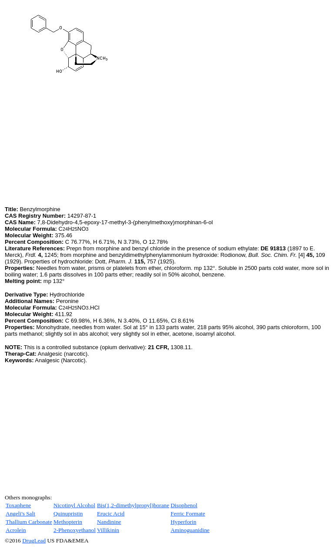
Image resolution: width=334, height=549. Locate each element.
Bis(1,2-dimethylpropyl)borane (133, 505)
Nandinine (109, 522)
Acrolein (16, 530)
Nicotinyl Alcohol (74, 505)
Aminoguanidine (190, 530)
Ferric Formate (187, 513)
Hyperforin (183, 522)
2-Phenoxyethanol (74, 530)
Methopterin (67, 522)
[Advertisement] (78, 143)
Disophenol (183, 505)
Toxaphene (18, 505)
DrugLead (34, 540)
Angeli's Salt (20, 513)
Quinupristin (68, 513)
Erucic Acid (110, 513)
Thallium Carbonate (29, 522)
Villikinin (108, 530)
